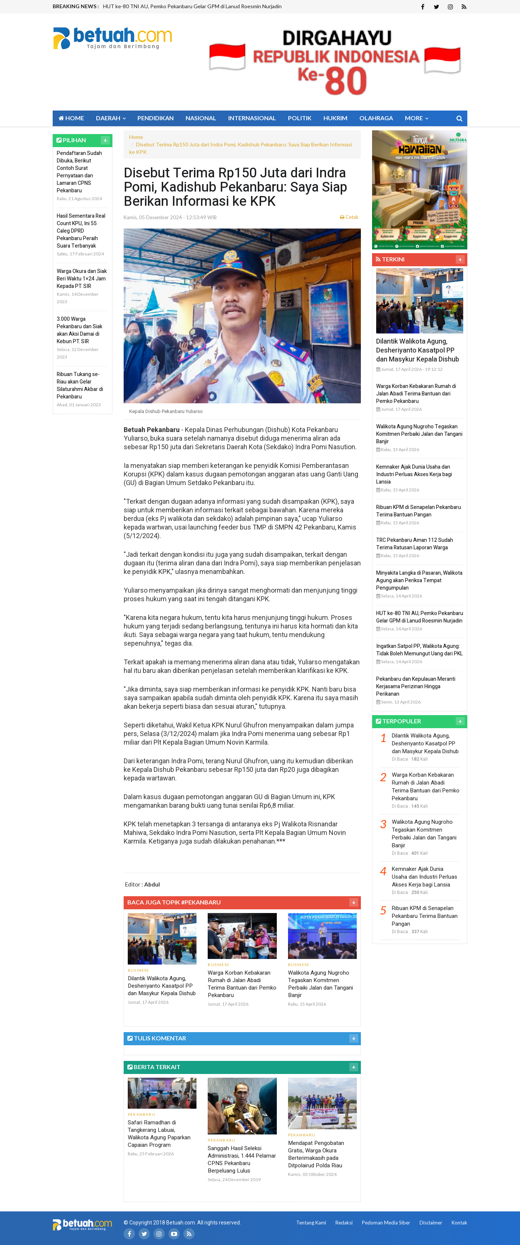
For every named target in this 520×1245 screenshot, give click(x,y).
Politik (300, 117)
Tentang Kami (311, 1223)
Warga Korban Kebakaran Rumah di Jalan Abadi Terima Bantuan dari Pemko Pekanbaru (242, 984)
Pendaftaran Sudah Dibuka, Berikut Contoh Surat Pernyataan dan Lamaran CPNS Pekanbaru (79, 172)
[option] (214, 6)
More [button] (416, 117)
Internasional (252, 117)
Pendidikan (155, 117)
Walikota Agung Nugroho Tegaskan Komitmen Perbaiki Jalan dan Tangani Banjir (320, 984)
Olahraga (376, 117)
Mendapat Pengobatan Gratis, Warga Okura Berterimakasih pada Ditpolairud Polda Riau (316, 1154)
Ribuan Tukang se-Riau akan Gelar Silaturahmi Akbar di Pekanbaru (80, 385)
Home (71, 117)
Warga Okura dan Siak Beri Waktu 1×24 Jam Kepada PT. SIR (82, 278)
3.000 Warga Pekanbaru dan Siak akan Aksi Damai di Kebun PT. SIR (79, 330)
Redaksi (344, 1223)
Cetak (349, 217)
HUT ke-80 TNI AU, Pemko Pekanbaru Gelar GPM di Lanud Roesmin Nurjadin (192, 6)
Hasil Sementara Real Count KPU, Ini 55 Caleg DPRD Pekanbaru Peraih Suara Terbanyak (81, 231)
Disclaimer (431, 1223)
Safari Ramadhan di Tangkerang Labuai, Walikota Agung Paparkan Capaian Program (159, 1133)
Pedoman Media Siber (386, 1223)
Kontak (459, 1223)
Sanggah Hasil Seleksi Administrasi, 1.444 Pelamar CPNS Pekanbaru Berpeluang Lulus (242, 1159)
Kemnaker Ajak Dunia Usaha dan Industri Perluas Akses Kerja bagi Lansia (414, 474)
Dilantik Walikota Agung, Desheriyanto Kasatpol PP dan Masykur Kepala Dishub (162, 985)
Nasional (201, 117)
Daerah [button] (111, 117)
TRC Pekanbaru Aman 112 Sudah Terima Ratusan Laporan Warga (414, 544)
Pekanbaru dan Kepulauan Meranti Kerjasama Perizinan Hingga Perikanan (415, 686)
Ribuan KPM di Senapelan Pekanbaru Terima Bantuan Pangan (418, 511)
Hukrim (335, 117)
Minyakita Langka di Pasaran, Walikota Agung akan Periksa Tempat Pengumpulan (419, 580)
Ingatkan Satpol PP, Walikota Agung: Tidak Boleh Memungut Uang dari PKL (419, 650)
